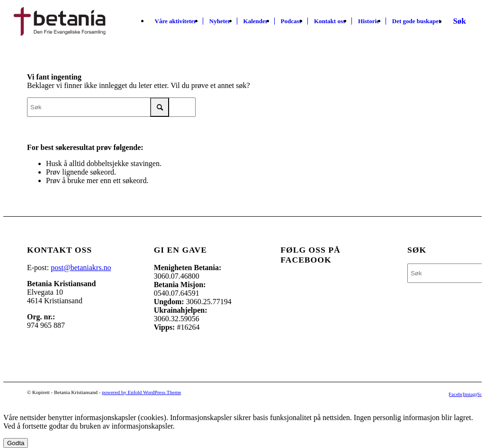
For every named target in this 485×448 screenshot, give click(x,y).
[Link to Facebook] (456, 394)
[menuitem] (176, 21)
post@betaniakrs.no (81, 268)
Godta (15, 443)
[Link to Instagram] (470, 394)
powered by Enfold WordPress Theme (141, 392)
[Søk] (459, 21)
